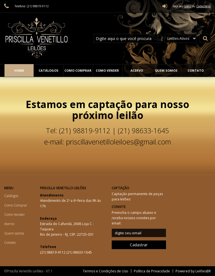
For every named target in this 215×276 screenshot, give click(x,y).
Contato (196, 70)
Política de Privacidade (152, 271)
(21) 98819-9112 (53, 252)
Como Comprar (78, 70)
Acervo (136, 70)
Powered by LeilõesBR (193, 271)
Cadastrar (139, 244)
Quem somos (166, 70)
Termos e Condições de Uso (105, 271)
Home (19, 70)
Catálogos (49, 70)
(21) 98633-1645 (79, 252)
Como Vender (107, 70)
